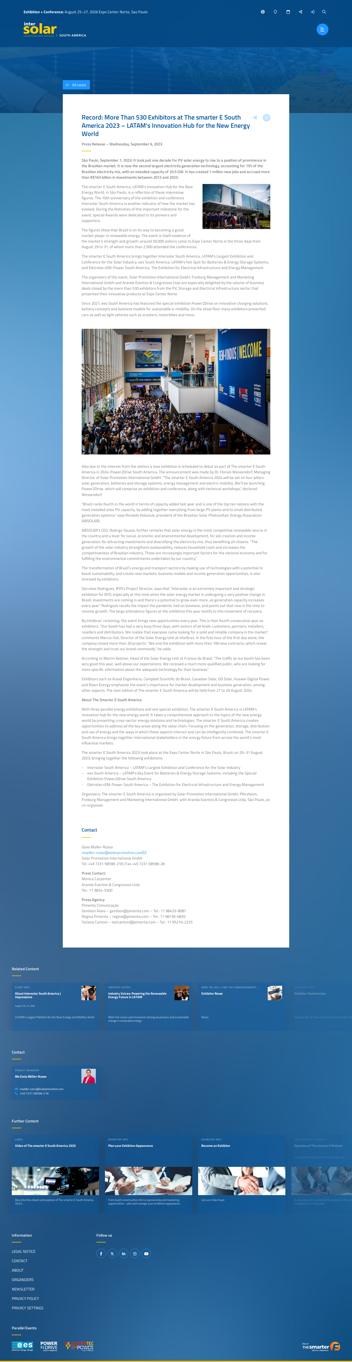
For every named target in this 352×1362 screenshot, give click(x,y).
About (18, 1270)
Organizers (23, 1280)
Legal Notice (23, 1251)
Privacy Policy (25, 1298)
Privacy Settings (27, 1308)
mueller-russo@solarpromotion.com (39, 1089)
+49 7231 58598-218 (32, 1093)
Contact (19, 1261)
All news (74, 85)
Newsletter (23, 1289)
